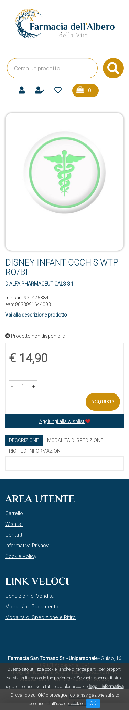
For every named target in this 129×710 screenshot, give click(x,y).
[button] (12, 386)
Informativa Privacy (27, 545)
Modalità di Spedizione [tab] (75, 440)
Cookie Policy (20, 556)
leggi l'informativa (106, 686)
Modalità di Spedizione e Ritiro (40, 617)
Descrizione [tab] (24, 440)
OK (93, 703)
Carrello (14, 513)
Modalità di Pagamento (31, 606)
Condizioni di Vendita (29, 596)
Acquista (103, 401)
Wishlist (14, 524)
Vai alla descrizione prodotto (36, 315)
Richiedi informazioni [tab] (35, 451)
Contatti (14, 535)
